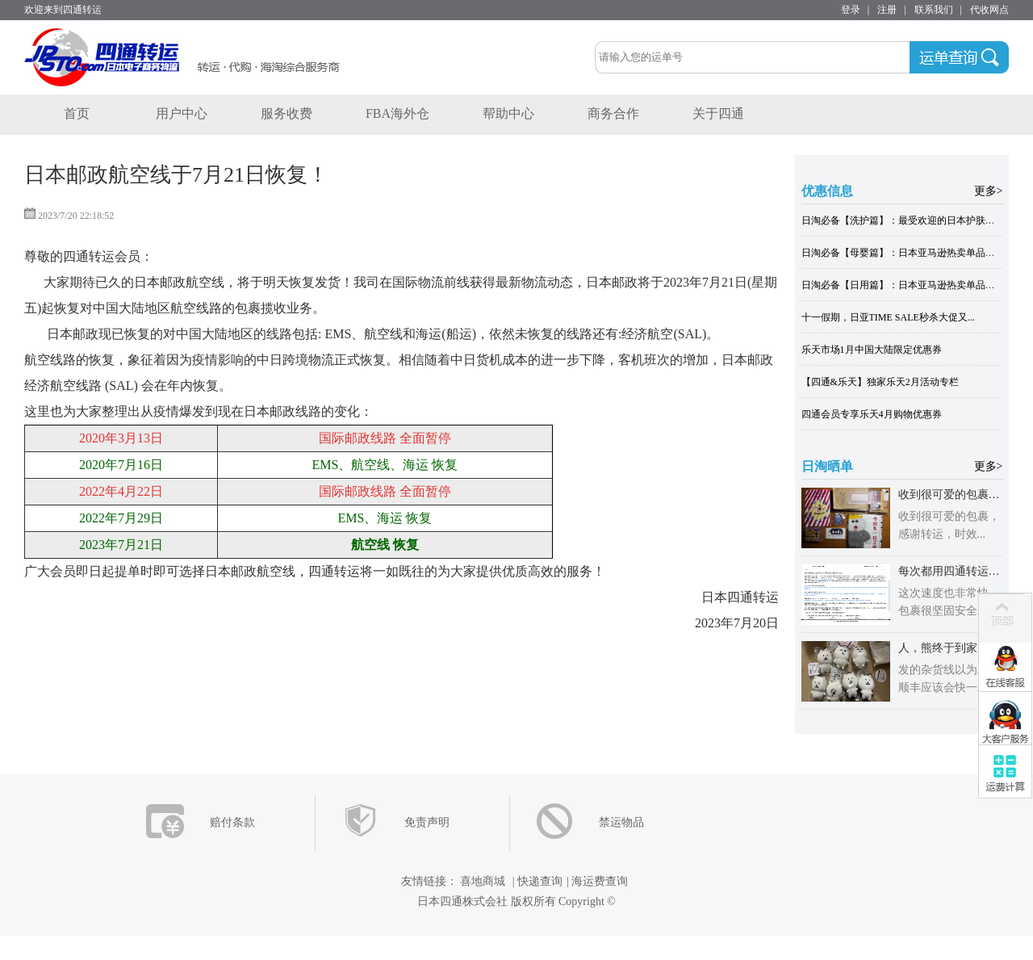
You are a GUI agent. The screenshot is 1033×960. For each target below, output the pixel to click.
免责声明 (427, 822)
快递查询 (540, 881)
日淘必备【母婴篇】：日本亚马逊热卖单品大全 (903, 252)
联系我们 (933, 9)
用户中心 (181, 113)
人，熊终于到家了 (943, 648)
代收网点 (989, 9)
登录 (850, 9)
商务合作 (613, 113)
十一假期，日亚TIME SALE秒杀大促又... (888, 317)
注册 (887, 9)
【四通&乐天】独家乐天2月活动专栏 (880, 382)
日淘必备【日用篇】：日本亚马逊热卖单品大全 (903, 285)
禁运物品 (621, 822)
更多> (988, 191)
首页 (77, 113)
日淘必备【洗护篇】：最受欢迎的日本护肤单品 (903, 220)
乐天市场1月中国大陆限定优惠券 (871, 349)
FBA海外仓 (397, 113)
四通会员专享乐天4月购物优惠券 (871, 414)
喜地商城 (483, 881)
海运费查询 (599, 881)
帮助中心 (508, 113)
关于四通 (718, 113)
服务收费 (286, 113)
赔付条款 (232, 822)
